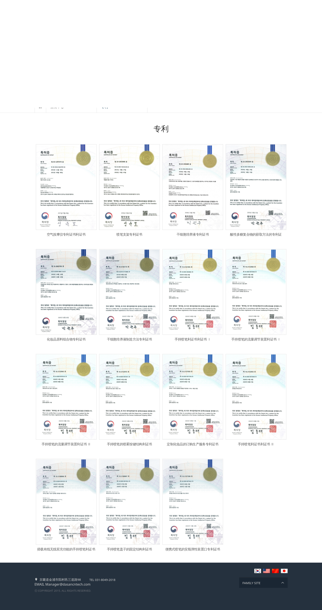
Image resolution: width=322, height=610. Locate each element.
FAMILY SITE (252, 583)
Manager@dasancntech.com (67, 584)
